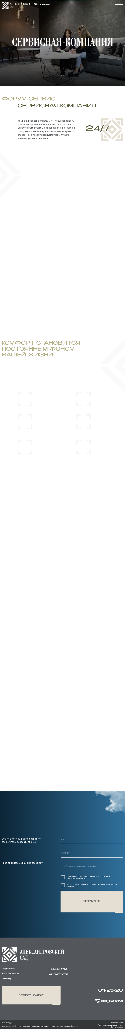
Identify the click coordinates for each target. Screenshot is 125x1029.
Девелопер (6, 978)
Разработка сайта (116, 1023)
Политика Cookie (116, 1027)
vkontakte (58, 975)
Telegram (58, 969)
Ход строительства (10, 973)
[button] (31, 995)
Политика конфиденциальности (110, 1025)
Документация (8, 969)
